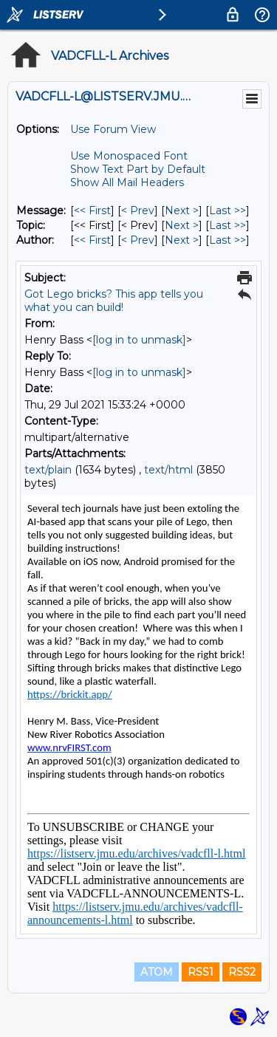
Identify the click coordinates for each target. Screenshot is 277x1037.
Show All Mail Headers (127, 182)
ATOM (156, 972)
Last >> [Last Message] (227, 210)
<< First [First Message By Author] (92, 240)
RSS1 (200, 972)
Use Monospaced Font (129, 155)
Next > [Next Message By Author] (182, 240)
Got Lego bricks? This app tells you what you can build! (113, 300)
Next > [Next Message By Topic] (182, 225)
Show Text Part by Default (137, 169)
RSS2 (242, 972)
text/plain (48, 469)
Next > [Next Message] (182, 210)
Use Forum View (113, 129)
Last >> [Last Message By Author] (227, 240)
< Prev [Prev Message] (137, 210)
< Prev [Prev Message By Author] (137, 240)
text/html (168, 469)
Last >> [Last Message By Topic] (227, 225)
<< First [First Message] (92, 210)
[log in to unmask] (139, 339)
